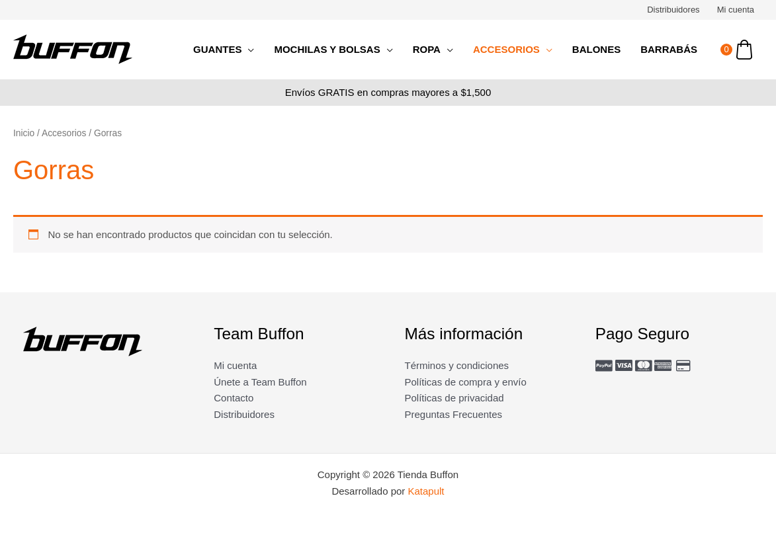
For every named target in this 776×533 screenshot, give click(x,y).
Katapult (426, 491)
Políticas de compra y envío (466, 382)
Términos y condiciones (457, 365)
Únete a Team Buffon (260, 382)
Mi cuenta (735, 10)
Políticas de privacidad (454, 397)
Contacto (233, 397)
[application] (247, 49)
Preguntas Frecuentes (454, 414)
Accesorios (64, 133)
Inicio (23, 133)
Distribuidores (673, 10)
